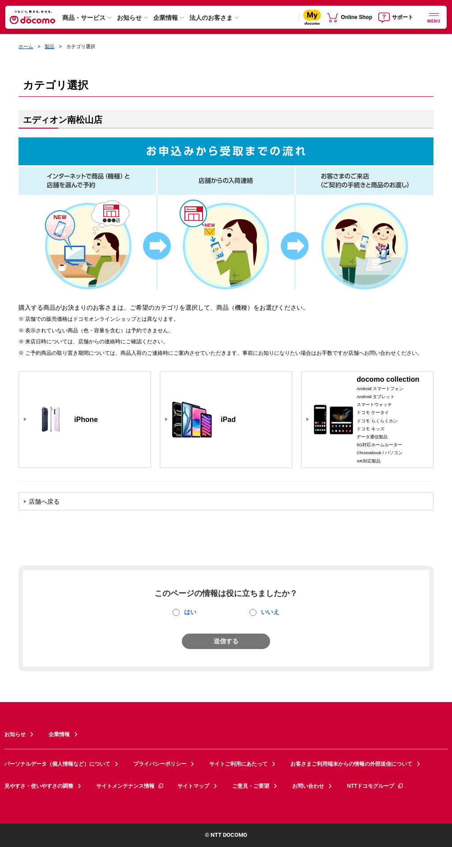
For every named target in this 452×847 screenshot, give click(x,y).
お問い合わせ (308, 786)
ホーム (26, 46)
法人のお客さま (211, 17)
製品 (49, 46)
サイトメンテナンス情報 (130, 786)
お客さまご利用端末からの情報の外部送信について (351, 764)
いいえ (270, 611)
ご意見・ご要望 (250, 786)
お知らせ (129, 17)
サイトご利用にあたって (238, 764)
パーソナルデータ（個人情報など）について (57, 764)
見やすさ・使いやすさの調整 (38, 786)
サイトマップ (193, 786)
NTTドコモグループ (375, 786)
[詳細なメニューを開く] (434, 17)
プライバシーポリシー (159, 764)
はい (190, 611)
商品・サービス (83, 17)
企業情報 (165, 17)
